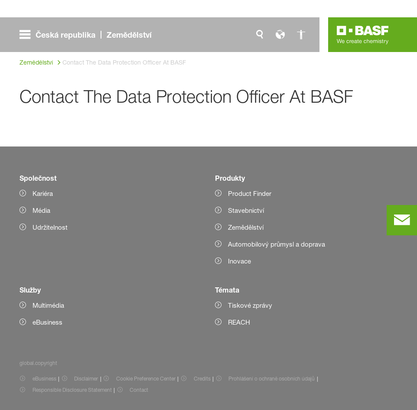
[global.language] (280, 34)
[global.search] (259, 34)
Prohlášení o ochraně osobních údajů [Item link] (271, 378)
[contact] (402, 220)
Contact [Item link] (139, 390)
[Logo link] (363, 34)
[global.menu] (89, 34)
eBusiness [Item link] (44, 378)
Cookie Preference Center (146, 378)
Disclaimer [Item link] (86, 378)
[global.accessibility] (301, 34)
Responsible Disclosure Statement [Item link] (72, 390)
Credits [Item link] (202, 378)
